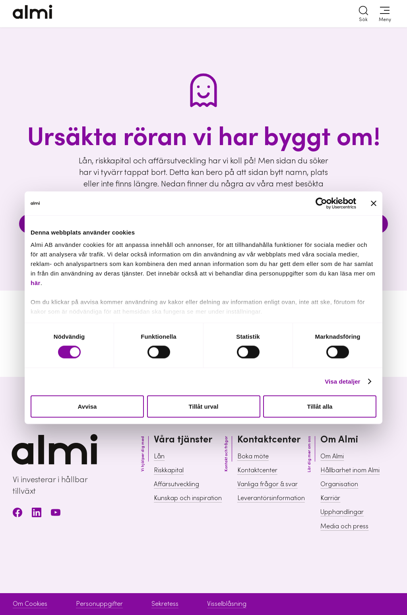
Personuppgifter (99, 603)
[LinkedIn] (36, 514)
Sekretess (164, 603)
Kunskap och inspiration (188, 498)
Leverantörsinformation (271, 498)
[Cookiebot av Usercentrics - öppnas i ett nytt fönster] (321, 203)
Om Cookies (30, 603)
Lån (159, 456)
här (36, 282)
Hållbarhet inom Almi (350, 470)
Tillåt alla (320, 406)
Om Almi (332, 456)
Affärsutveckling (176, 484)
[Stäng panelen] (373, 203)
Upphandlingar (342, 512)
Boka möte (253, 456)
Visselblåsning (226, 603)
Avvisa (87, 406)
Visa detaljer (342, 381)
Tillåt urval (204, 406)
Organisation (339, 484)
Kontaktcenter (257, 470)
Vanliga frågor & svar (267, 484)
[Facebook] (17, 514)
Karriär (330, 498)
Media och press (344, 526)
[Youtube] (55, 514)
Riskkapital (169, 470)
